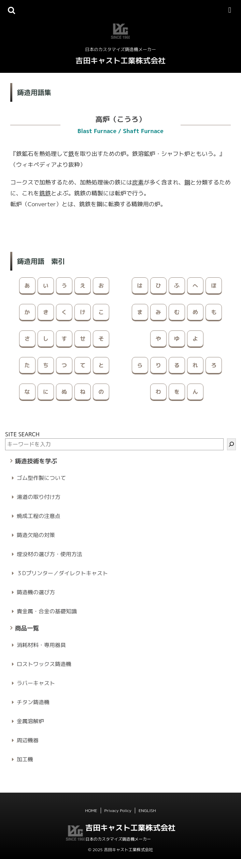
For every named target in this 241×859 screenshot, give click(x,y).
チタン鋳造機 (33, 702)
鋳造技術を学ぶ (36, 461)
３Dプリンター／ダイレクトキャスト (62, 573)
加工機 (25, 759)
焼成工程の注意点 (38, 516)
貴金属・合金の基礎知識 (47, 611)
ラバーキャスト (36, 683)
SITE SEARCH (22, 434)
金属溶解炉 (30, 721)
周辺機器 (28, 740)
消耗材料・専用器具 (41, 645)
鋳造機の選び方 (36, 592)
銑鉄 (45, 193)
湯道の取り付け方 (38, 497)
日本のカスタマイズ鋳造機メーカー (118, 839)
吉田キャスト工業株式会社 (120, 60)
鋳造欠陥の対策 (36, 535)
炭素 (138, 182)
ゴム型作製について (41, 478)
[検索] (231, 444)
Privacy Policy (117, 810)
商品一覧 (27, 628)
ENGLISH (147, 810)
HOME (91, 810)
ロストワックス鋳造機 (44, 664)
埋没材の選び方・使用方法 (49, 554)
